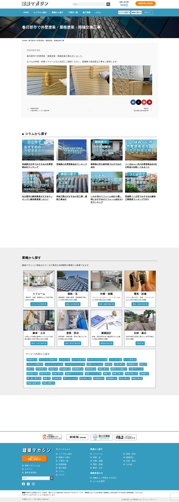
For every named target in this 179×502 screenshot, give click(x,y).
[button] (133, 102)
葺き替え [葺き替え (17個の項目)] (85, 378)
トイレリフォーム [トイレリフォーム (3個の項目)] (54, 364)
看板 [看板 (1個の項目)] (47, 378)
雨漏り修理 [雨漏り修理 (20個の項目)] (33, 383)
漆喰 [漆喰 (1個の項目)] (107, 374)
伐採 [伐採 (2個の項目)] (108, 364)
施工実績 (86, 12)
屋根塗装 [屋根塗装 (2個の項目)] (91, 369)
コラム (98, 12)
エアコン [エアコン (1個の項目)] (64, 360)
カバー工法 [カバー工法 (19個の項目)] (78, 360)
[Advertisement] (55, 229)
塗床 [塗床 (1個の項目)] (30, 369)
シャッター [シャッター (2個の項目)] (115, 360)
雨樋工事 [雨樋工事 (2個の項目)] (137, 378)
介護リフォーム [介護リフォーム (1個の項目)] (95, 364)
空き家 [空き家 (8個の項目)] (57, 378)
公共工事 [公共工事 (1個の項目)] (119, 364)
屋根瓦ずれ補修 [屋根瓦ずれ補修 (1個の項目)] (118, 369)
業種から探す (57, 12)
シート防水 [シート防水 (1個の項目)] (130, 360)
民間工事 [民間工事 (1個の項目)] (45, 374)
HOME (26, 12)
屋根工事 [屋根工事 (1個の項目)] (103, 369)
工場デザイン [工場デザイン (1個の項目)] (136, 369)
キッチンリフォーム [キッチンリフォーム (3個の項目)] (97, 360)
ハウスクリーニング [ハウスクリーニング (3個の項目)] (74, 364)
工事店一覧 (73, 12)
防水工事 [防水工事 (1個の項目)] (124, 378)
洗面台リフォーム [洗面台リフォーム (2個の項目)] (74, 374)
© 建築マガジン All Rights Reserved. (35, 499)
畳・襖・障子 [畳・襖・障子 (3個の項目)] (34, 378)
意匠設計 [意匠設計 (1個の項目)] (32, 374)
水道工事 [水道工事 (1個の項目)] (58, 374)
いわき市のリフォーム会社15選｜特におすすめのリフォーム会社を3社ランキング (107, 199)
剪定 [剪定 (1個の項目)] (143, 364)
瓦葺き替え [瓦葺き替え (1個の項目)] (131, 374)
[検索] (108, 4)
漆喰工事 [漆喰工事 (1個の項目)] (118, 374)
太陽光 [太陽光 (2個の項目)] (53, 369)
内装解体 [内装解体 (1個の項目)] (132, 364)
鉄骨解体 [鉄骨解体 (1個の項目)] (111, 378)
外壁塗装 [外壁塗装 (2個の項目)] (41, 369)
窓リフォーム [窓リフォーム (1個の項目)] (70, 378)
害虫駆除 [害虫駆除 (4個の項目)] (65, 369)
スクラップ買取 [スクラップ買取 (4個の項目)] (35, 364)
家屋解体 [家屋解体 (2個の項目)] (78, 369)
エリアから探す (40, 12)
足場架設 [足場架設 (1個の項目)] (99, 378)
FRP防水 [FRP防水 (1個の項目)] (32, 360)
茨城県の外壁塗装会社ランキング (71, 164)
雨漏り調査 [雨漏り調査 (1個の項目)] (48, 383)
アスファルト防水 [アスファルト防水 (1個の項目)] (48, 360)
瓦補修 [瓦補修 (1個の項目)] (144, 374)
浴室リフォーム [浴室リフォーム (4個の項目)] (93, 374)
